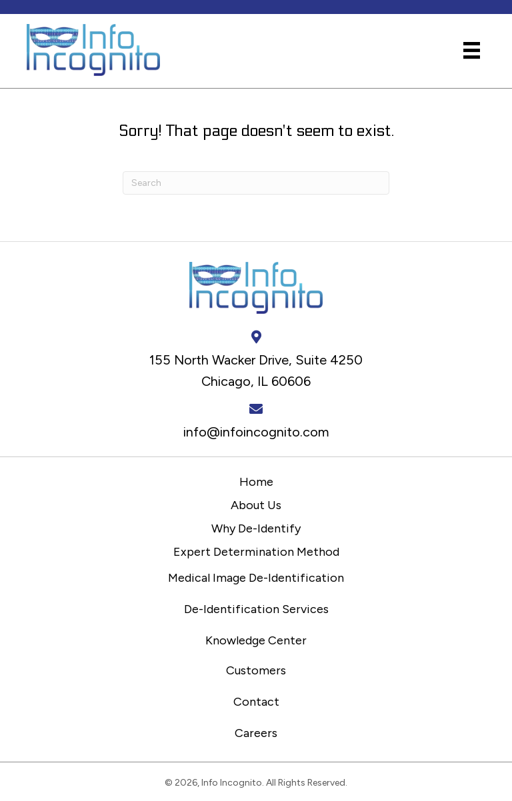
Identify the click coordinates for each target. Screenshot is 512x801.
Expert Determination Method (256, 551)
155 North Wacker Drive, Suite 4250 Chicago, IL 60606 (256, 370)
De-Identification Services (256, 609)
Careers (256, 733)
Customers (256, 670)
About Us (256, 505)
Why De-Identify (256, 528)
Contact (256, 701)
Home (256, 481)
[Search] (256, 183)
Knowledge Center (256, 640)
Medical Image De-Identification (256, 577)
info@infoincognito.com (256, 432)
